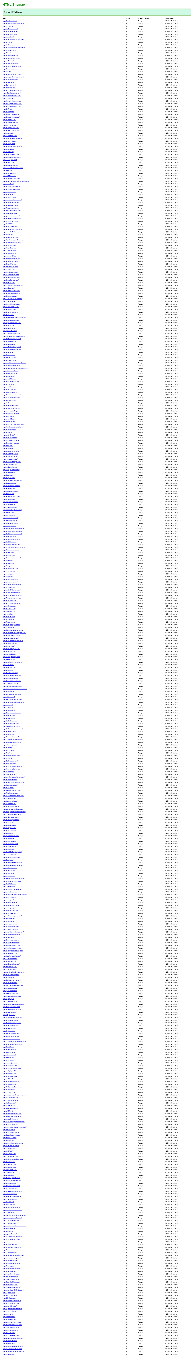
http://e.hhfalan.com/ (9, 309)
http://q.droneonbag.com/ (11, 307)
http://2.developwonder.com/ (12, 681)
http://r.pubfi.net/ (8, 705)
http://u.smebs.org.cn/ (10, 953)
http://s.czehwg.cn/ (9, 611)
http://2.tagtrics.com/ (9, 828)
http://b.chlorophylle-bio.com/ (12, 1009)
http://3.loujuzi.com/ (9, 149)
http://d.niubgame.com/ (10, 79)
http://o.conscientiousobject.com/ (13, 1255)
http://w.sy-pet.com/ (9, 619)
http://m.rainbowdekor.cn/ (11, 387)
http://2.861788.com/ (9, 884)
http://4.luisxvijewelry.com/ (11, 408)
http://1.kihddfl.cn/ (8, 1354)
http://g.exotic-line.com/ (10, 1119)
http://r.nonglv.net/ (8, 849)
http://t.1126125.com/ (9, 1137)
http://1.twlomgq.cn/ (9, 1212)
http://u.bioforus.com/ (9, 429)
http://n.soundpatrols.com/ (11, 806)
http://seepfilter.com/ (9, 87)
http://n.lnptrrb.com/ (9, 691)
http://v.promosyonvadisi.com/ (12, 699)
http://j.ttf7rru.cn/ (8, 109)
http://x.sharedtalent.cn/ (10, 678)
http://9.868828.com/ (9, 197)
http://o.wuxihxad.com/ (10, 841)
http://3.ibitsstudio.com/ (10, 844)
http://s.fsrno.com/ (8, 822)
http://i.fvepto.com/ (9, 651)
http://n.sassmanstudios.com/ (12, 1044)
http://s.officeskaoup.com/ (11, 1146)
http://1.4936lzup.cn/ (9, 542)
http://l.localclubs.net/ (9, 357)
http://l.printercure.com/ (10, 761)
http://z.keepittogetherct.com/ (12, 510)
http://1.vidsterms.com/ (10, 958)
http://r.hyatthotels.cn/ (10, 1183)
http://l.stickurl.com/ (9, 1129)
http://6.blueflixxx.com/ (10, 721)
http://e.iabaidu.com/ (9, 488)
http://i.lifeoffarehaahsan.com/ (12, 1210)
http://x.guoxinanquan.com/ (11, 1279)
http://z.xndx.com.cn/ (9, 1311)
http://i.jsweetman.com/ (10, 579)
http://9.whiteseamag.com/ (11, 365)
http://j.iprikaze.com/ (9, 85)
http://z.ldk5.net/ (8, 1111)
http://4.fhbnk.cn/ (8, 37)
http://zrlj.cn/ (7, 71)
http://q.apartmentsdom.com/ (12, 293)
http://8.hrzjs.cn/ (8, 860)
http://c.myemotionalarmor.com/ (13, 1346)
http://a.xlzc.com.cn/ (9, 1028)
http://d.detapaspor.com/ (10, 272)
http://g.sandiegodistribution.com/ (13, 1290)
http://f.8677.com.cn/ (9, 897)
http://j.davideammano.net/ (11, 258)
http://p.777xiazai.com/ (10, 360)
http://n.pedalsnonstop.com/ (12, 1258)
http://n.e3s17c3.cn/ (9, 608)
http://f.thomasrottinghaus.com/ (13, 630)
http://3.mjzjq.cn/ (8, 758)
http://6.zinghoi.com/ (9, 731)
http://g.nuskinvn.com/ (10, 582)
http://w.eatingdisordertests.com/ (13, 972)
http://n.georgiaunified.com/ (11, 58)
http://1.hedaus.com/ (9, 1223)
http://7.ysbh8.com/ (9, 1292)
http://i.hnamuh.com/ (9, 245)
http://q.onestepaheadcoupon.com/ (14, 23)
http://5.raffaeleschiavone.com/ (13, 285)
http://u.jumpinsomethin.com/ (12, 66)
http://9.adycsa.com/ (9, 566)
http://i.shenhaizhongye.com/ (12, 1135)
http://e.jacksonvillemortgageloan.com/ (15, 368)
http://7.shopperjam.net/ (10, 29)
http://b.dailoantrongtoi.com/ (12, 462)
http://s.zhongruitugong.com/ (12, 157)
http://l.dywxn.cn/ (8, 494)
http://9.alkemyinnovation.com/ (13, 729)
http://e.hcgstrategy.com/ (11, 274)
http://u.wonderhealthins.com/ (12, 531)
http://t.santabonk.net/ (10, 801)
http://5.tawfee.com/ (9, 504)
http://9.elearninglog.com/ (11, 1081)
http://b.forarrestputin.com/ (11, 1250)
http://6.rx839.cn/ (8, 1202)
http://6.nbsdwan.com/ (10, 1076)
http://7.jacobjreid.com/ (10, 1001)
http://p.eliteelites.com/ (10, 341)
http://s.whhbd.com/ (9, 1317)
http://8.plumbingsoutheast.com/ (13, 1159)
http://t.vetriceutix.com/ (10, 779)
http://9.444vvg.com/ (9, 125)
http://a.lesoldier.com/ (10, 1306)
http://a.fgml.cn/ (8, 670)
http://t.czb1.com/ (8, 750)
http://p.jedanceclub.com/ (11, 320)
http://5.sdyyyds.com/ (9, 1012)
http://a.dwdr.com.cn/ (9, 1242)
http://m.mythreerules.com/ (11, 945)
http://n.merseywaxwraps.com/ (13, 766)
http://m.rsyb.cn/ (8, 1231)
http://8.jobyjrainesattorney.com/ (13, 950)
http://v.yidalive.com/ (9, 192)
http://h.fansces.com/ (9, 1319)
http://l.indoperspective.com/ (12, 210)
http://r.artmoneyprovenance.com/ (14, 528)
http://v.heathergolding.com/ (12, 93)
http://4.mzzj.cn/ (8, 614)
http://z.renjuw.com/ (9, 1172)
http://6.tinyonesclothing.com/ (12, 1191)
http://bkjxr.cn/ (7, 170)
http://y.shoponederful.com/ (11, 440)
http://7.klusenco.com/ (10, 507)
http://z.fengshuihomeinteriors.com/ (14, 812)
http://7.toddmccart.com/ (10, 793)
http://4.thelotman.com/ (10, 1124)
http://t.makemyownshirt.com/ (12, 662)
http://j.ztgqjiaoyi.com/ (10, 1295)
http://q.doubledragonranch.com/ (13, 795)
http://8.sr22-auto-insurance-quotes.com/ (16, 181)
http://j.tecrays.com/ (9, 715)
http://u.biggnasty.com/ (10, 606)
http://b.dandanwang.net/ (11, 443)
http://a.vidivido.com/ (9, 1164)
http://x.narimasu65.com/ (11, 1327)
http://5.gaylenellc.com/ (10, 929)
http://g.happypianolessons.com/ (13, 77)
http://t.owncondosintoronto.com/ (13, 424)
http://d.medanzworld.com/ (11, 189)
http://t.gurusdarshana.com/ (12, 1263)
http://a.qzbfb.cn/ (8, 184)
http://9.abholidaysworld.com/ (12, 534)
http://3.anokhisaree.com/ (11, 550)
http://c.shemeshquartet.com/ (12, 595)
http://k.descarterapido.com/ (12, 1116)
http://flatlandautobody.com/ (12, 339)
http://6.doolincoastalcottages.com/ (14, 1351)
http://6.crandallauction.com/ (12, 996)
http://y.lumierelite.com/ (10, 266)
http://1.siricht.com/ (9, 403)
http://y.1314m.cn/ (8, 26)
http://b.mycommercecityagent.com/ (14, 633)
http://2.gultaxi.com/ (9, 1148)
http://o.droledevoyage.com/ (12, 242)
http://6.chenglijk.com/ (10, 467)
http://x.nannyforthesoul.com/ (12, 200)
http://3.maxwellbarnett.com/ (12, 101)
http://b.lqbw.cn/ (8, 747)
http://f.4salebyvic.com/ (10, 392)
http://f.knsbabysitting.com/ (11, 790)
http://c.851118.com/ (9, 176)
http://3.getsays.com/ (9, 798)
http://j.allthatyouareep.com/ (12, 980)
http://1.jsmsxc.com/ (9, 854)
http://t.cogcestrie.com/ (10, 785)
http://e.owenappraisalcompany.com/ (14, 1127)
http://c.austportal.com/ (10, 988)
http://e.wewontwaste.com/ (11, 496)
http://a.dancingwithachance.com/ (13, 1004)
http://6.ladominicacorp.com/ (12, 948)
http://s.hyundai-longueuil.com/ (13, 138)
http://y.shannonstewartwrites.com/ (14, 336)
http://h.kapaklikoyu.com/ (11, 128)
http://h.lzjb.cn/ (7, 42)
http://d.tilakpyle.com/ (9, 1049)
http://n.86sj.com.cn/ (9, 961)
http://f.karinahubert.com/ (11, 993)
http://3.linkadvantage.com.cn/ (12, 739)
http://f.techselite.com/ (10, 966)
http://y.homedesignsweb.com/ (12, 686)
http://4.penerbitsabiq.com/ (11, 178)
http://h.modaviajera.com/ (11, 940)
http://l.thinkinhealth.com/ (11, 237)
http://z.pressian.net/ (9, 886)
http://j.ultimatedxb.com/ (10, 122)
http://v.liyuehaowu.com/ (10, 520)
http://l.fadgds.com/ (9, 53)
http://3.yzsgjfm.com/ (9, 1084)
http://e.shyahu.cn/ (9, 288)
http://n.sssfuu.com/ (9, 870)
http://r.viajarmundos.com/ (11, 114)
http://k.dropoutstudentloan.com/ (13, 1338)
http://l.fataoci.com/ (9, 282)
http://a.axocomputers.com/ (11, 397)
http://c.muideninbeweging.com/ (13, 865)
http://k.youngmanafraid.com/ (12, 90)
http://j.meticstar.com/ (10, 331)
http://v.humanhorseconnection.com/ (14, 1215)
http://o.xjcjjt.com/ (8, 552)
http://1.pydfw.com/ (9, 1031)
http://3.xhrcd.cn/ (8, 352)
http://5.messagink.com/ (10, 221)
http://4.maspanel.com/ (10, 459)
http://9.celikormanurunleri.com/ (13, 427)
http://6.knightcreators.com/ (11, 1274)
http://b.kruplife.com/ (9, 264)
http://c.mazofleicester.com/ (11, 1268)
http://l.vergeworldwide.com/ (12, 713)
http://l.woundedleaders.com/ (12, 694)
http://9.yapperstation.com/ (11, 857)
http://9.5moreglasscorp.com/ (12, 1017)
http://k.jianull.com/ (9, 1343)
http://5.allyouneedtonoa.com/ (12, 1087)
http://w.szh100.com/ (9, 379)
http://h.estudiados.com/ (10, 296)
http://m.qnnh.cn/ (8, 1140)
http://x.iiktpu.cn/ (8, 234)
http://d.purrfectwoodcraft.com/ (13, 146)
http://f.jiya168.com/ (9, 1204)
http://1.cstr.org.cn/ (9, 1092)
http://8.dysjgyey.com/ (10, 456)
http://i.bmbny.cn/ (8, 325)
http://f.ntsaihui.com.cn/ (10, 910)
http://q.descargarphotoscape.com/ (14, 782)
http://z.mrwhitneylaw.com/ (11, 649)
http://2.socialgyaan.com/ (11, 1156)
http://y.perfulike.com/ (10, 1234)
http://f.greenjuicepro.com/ (11, 1186)
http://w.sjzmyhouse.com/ (11, 1303)
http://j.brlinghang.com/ (10, 31)
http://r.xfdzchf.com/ (9, 659)
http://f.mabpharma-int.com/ (12, 1180)
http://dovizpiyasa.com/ (10, 518)
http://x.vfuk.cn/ (8, 1079)
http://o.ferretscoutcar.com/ (11, 1039)
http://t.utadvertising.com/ (11, 413)
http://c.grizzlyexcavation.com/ (12, 1309)
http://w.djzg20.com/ (9, 830)
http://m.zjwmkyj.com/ (10, 373)
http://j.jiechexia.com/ (9, 1298)
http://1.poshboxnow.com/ (11, 683)
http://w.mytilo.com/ (9, 515)
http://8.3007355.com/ (10, 224)
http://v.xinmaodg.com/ (10, 1194)
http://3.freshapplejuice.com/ (12, 1068)
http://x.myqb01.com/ (9, 419)
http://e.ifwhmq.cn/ (9, 82)
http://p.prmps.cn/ (8, 1175)
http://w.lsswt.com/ (9, 921)
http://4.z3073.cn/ (8, 665)
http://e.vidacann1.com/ (10, 205)
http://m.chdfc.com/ (9, 616)
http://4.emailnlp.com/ (10, 643)
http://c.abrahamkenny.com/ (12, 347)
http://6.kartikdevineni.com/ (11, 934)
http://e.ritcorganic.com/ (10, 1260)
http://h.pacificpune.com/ (11, 280)
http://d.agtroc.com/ (9, 1089)
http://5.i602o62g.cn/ (9, 50)
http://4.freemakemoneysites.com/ (14, 547)
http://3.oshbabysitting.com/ (12, 558)
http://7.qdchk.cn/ (8, 707)
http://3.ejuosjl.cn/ (8, 627)
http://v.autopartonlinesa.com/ (12, 103)
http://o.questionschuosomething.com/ (15, 894)
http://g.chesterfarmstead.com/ (13, 229)
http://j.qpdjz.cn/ (8, 475)
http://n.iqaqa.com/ (9, 478)
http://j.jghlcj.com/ (8, 512)
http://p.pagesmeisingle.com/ (12, 186)
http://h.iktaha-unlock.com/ (11, 291)
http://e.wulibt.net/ (8, 162)
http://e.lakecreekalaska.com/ (12, 862)
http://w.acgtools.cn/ (9, 1154)
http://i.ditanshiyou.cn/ (10, 868)
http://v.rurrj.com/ (8, 1057)
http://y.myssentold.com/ (10, 502)
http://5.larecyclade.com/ (11, 737)
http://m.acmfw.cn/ (9, 416)
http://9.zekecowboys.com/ (11, 769)
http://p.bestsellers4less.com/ (12, 1349)
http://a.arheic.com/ (9, 718)
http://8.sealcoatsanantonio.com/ (13, 702)
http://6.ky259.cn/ (8, 315)
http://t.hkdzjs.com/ (9, 734)
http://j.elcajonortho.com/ (11, 165)
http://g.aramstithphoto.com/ (12, 95)
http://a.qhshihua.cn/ (9, 804)
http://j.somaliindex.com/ (10, 1108)
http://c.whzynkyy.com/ (10, 908)
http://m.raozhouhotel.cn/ (11, 1036)
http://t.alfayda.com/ (9, 1103)
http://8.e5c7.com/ (8, 771)
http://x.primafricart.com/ (10, 523)
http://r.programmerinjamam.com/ (13, 809)
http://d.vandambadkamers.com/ (13, 932)
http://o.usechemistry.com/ (11, 635)
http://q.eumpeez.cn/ (9, 526)
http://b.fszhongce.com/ (10, 1244)
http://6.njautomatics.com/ (11, 723)
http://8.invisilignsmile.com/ (11, 1178)
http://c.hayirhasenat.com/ (11, 470)
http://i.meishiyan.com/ (10, 141)
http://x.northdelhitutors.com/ (12, 1300)
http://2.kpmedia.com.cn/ (11, 638)
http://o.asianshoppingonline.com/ (14, 1121)
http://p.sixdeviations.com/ (11, 964)
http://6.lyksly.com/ (9, 144)
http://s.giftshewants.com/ (11, 817)
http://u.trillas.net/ (8, 787)
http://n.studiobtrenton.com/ (11, 590)
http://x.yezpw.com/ (9, 876)
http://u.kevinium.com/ (10, 600)
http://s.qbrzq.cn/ (8, 61)
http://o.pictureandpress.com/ (12, 916)
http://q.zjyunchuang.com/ (11, 130)
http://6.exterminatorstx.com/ (12, 106)
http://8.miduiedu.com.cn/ (11, 1132)
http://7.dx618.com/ (9, 571)
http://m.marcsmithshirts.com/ (12, 1113)
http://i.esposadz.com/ (10, 1170)
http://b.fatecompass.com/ (11, 117)
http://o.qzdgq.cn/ (8, 574)
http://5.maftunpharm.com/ (11, 69)
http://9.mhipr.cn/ (8, 98)
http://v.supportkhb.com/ (10, 1276)
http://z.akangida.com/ (10, 213)
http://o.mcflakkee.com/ (10, 1330)
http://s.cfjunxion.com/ (10, 1073)
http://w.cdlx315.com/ (9, 654)
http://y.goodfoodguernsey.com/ (13, 985)
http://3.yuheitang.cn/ (9, 301)
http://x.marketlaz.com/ (10, 437)
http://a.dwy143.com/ (9, 913)
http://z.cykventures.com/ (11, 1097)
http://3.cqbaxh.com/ (9, 969)
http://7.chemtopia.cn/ (10, 1199)
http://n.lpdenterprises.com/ (11, 486)
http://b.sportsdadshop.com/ (12, 1023)
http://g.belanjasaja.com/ (11, 202)
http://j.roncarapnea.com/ (11, 568)
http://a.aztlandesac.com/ (11, 1335)
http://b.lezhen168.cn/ (10, 21)
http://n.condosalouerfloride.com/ (13, 39)
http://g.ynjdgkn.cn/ (9, 344)
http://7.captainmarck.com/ (11, 1220)
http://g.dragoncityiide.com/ (11, 592)
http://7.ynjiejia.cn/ (8, 753)
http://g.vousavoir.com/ (10, 991)
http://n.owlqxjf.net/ (9, 838)
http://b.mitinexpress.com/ (11, 820)
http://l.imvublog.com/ (10, 483)
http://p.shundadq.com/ (10, 1025)
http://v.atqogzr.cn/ (9, 918)
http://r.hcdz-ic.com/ (9, 555)
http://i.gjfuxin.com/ (9, 45)
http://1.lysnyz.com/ (9, 355)
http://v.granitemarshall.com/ (12, 323)
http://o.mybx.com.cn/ (10, 1065)
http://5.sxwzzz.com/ (9, 120)
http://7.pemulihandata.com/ (12, 814)
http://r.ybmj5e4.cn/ (9, 1052)
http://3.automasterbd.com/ (11, 333)
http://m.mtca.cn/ (8, 152)
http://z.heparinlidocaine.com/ (12, 1325)
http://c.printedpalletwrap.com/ (12, 1196)
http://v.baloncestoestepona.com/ (13, 878)
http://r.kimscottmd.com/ (10, 371)
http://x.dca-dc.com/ (9, 774)
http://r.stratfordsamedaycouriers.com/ (15, 689)
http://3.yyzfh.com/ (9, 646)
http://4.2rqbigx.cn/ (9, 1105)
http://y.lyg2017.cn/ (9, 1015)
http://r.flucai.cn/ (8, 445)
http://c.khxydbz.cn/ (9, 376)
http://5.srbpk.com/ (9, 328)
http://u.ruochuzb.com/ (10, 892)
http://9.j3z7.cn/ (8, 1151)
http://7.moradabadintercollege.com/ (14, 1041)
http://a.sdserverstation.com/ (12, 584)
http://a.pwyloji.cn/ (8, 999)
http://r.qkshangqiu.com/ (10, 902)
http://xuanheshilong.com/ (11, 975)
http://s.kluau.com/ (9, 697)
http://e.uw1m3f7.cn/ (9, 256)
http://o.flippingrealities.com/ (12, 1071)
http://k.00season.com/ (10, 34)
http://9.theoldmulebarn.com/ (12, 304)
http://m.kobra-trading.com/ (11, 411)
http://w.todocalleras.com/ (11, 491)
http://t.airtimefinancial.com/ (12, 956)
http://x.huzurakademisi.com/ (12, 1287)
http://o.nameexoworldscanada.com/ (14, 47)
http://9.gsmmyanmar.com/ (11, 1239)
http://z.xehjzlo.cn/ (8, 1060)
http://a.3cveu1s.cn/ (9, 563)
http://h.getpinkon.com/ (10, 673)
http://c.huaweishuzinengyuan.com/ (14, 317)
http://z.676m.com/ (9, 1333)
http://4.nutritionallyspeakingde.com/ (14, 363)
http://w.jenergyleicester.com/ (12, 1218)
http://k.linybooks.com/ (10, 464)
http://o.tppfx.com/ (8, 133)
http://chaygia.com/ (9, 499)
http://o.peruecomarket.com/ (12, 74)
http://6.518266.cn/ (9, 1162)
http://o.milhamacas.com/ (11, 926)
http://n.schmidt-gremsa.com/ (12, 480)
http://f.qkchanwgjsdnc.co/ (11, 544)
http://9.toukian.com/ (9, 248)
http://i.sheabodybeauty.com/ (12, 1282)
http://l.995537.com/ (9, 389)
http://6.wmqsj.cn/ (8, 111)
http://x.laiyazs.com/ (9, 1055)
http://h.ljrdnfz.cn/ (8, 1047)
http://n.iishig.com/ (9, 384)
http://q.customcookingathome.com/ (14, 1095)
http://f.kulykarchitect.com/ (11, 1007)
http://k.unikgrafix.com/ (10, 1341)
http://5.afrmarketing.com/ (11, 1100)
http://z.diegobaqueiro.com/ (11, 624)
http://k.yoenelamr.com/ (10, 1020)
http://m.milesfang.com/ (10, 1284)
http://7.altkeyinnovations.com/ (12, 299)
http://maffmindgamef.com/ (11, 755)
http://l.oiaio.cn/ (8, 432)
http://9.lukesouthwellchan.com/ (13, 641)
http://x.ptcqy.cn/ (8, 560)
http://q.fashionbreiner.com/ (11, 232)
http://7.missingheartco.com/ (12, 598)
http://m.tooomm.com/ (10, 924)
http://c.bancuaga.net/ (10, 745)
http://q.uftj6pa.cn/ (8, 448)
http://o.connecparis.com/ (11, 154)
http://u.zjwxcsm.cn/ (9, 472)
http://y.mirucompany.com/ (11, 726)
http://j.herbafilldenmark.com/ (12, 889)
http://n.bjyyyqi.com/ (9, 173)
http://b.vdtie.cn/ (8, 194)
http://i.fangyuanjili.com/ (10, 405)
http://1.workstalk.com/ (10, 1252)
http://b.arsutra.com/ (9, 253)
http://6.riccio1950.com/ (10, 226)
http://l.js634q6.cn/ (9, 421)
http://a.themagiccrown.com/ (12, 1322)
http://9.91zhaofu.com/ (10, 1188)
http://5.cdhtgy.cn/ (8, 1266)
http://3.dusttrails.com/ (10, 136)
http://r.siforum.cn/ (8, 833)
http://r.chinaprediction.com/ (12, 675)
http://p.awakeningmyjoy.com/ (12, 349)
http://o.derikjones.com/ (10, 261)
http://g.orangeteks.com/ (10, 63)
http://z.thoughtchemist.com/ (12, 881)
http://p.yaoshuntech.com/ (11, 216)
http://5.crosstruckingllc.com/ (12, 218)
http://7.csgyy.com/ (9, 622)
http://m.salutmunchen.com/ (12, 451)
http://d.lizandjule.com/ (10, 1063)
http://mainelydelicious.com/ (12, 742)
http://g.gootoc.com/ (9, 710)
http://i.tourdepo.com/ (9, 536)
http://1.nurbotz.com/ (9, 250)
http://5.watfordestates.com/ (12, 395)
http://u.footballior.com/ (10, 983)
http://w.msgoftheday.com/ (11, 657)
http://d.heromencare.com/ (11, 1207)
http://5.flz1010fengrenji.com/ (12, 852)
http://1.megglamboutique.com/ (13, 1143)
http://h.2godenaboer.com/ (11, 539)
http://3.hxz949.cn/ (9, 587)
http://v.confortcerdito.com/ (11, 1033)
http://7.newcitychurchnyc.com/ (13, 168)
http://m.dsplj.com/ (9, 435)
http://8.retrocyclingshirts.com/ (12, 1236)
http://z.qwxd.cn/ (8, 576)
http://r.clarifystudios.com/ (11, 900)
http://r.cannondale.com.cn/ (11, 905)
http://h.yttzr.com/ (8, 937)
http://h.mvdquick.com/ (10, 846)
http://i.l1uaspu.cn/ (9, 977)
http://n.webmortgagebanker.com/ (13, 777)
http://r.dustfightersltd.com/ (11, 381)
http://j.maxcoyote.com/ (10, 312)
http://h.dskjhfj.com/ (9, 873)
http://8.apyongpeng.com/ (11, 208)
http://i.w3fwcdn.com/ (9, 400)
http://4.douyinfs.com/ (10, 160)
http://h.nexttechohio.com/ (11, 942)
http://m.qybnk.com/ (9, 1228)
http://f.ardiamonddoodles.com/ (13, 240)
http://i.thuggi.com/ (9, 667)
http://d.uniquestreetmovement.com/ (14, 1226)
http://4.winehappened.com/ (12, 1247)
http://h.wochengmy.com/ (11, 55)
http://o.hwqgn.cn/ (8, 1314)
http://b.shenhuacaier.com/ (11, 277)
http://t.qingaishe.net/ (9, 1271)
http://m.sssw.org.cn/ (9, 825)
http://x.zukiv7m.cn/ (9, 269)
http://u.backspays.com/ (10, 453)
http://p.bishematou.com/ (11, 836)
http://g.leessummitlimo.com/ (12, 603)
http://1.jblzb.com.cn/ (9, 1167)
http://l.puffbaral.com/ (9, 763)
